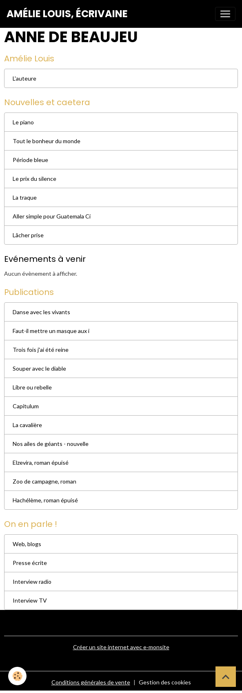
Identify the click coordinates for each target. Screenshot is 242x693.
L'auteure (24, 78)
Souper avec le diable (39, 368)
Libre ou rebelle (32, 387)
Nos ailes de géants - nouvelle (51, 443)
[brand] (67, 14)
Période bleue (30, 159)
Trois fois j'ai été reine (41, 349)
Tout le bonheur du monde (46, 140)
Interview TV (30, 600)
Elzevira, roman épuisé (41, 462)
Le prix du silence (34, 178)
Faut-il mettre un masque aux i (51, 330)
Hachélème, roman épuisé (45, 500)
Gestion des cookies (165, 682)
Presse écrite (30, 562)
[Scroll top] (225, 676)
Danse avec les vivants (41, 311)
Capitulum (26, 406)
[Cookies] (17, 676)
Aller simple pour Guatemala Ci (52, 216)
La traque (25, 197)
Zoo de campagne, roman (44, 481)
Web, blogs (27, 543)
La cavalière (27, 424)
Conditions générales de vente (90, 682)
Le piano (23, 122)
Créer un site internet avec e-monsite (121, 647)
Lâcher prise (28, 235)
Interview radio (32, 581)
